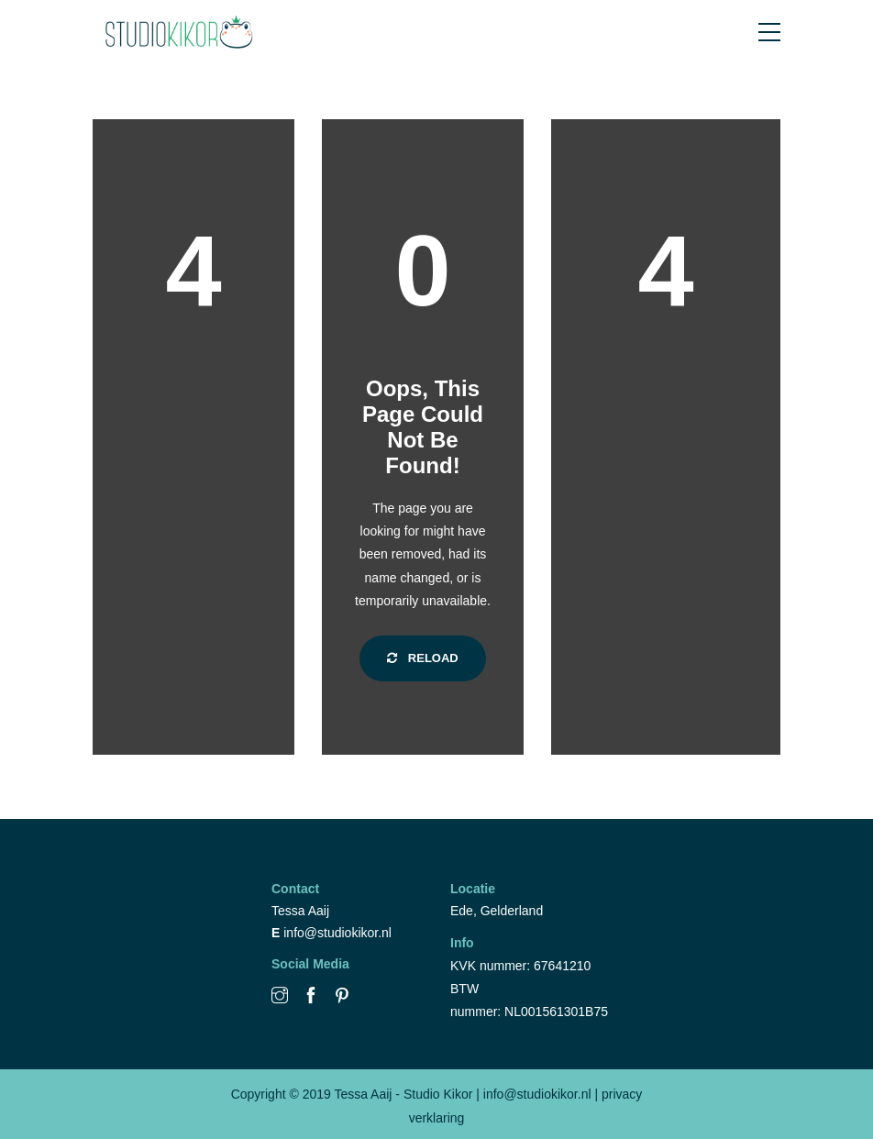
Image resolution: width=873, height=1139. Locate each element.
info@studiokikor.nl (337, 932)
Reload (423, 658)
